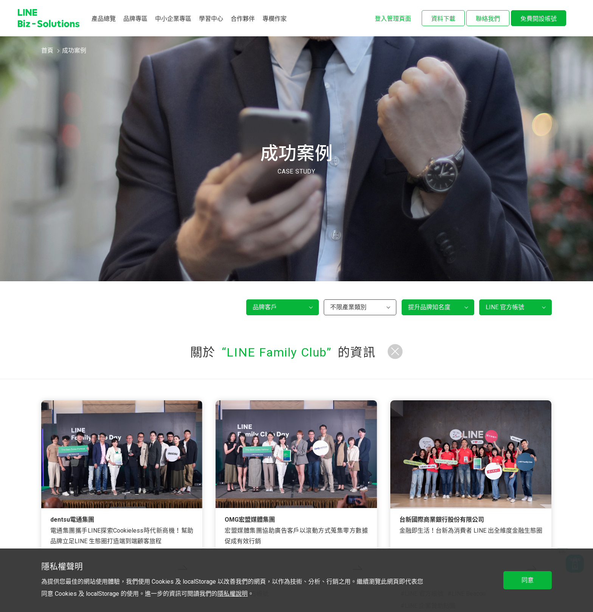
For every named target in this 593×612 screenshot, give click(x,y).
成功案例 (74, 50)
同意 (528, 580)
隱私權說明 (232, 593)
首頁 (47, 50)
